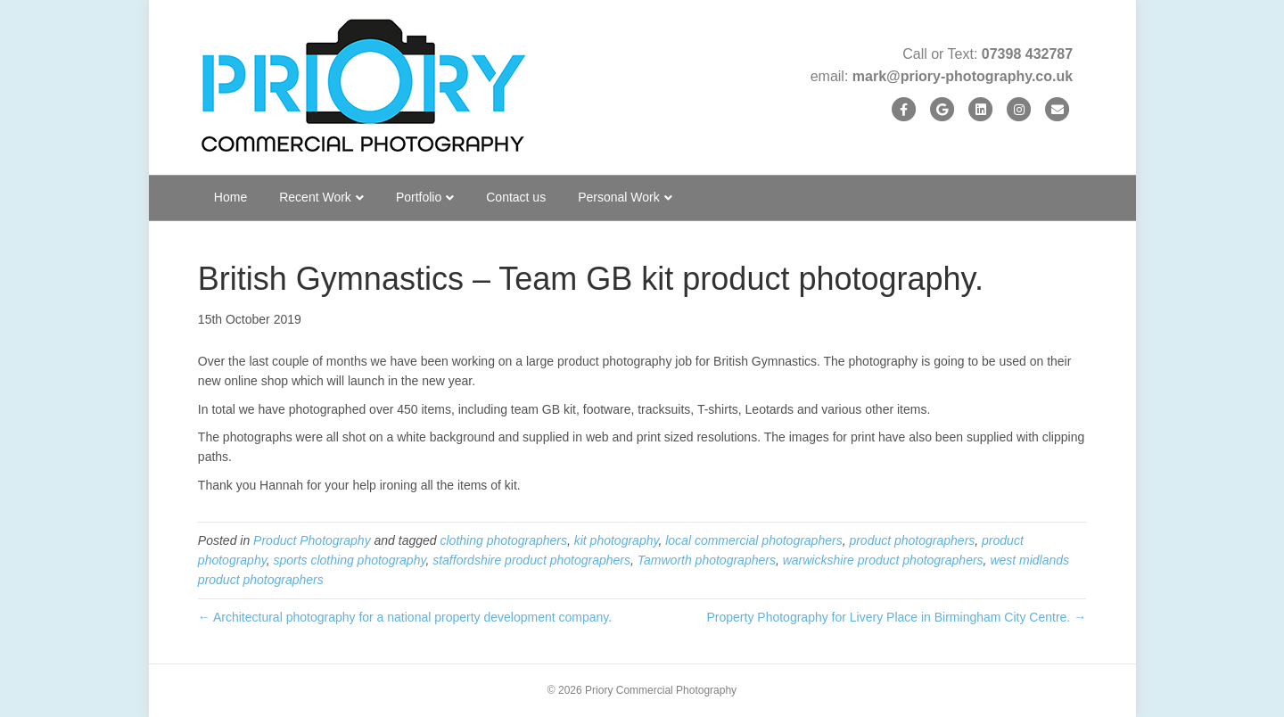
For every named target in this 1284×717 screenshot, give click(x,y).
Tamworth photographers (707, 560)
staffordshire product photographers (531, 560)
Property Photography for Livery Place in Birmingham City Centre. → (897, 617)
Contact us (516, 197)
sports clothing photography (349, 560)
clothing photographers (503, 540)
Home (230, 197)
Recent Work (315, 197)
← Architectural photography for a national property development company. (405, 617)
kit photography (616, 540)
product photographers (912, 540)
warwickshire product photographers (883, 560)
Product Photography (312, 540)
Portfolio (418, 197)
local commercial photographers (753, 540)
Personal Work (619, 197)
